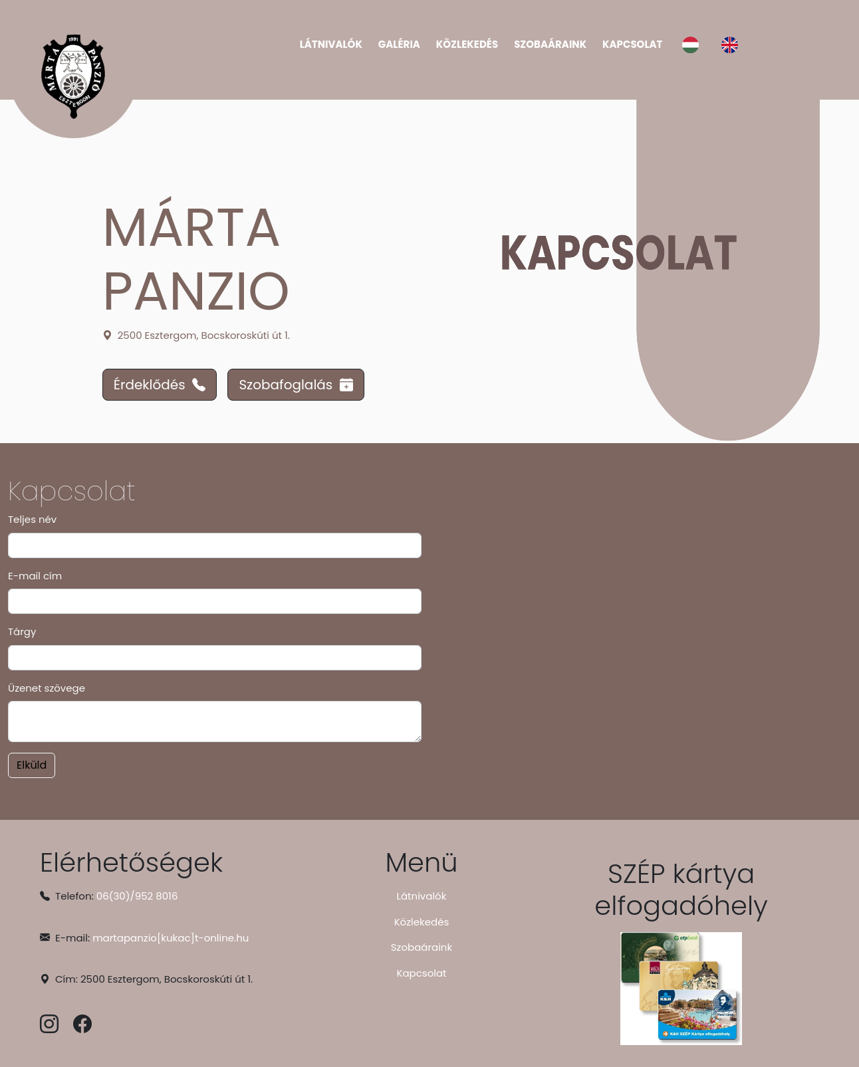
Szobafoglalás (296, 384)
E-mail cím (35, 576)
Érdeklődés (160, 384)
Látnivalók (331, 44)
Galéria (399, 44)
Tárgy (22, 631)
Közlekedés (467, 44)
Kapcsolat (632, 44)
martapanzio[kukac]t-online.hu (170, 938)
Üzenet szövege (46, 688)
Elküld (32, 765)
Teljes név (32, 519)
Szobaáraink (550, 44)
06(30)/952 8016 (137, 896)
